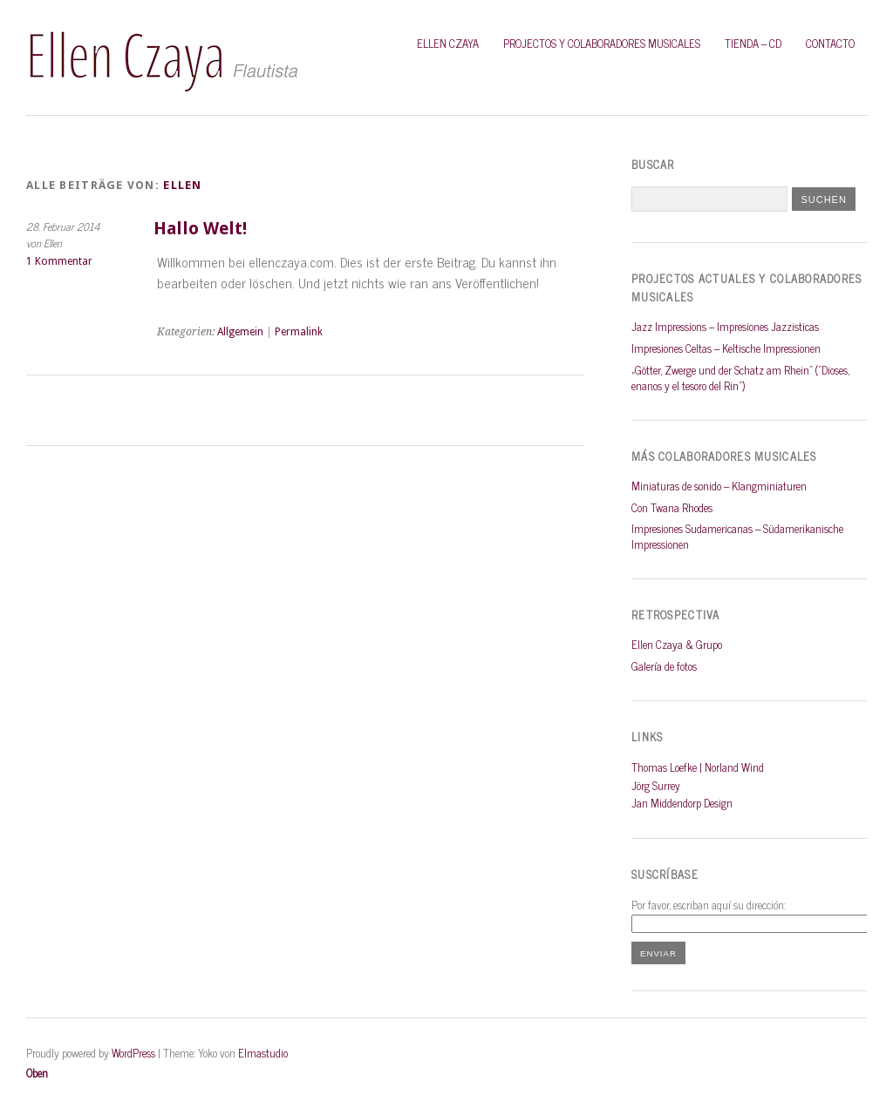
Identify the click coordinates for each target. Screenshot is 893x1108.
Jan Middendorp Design (682, 803)
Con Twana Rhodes (671, 507)
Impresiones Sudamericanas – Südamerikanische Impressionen (737, 536)
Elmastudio (263, 1053)
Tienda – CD (753, 43)
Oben (37, 1073)
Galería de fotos (664, 666)
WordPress (133, 1053)
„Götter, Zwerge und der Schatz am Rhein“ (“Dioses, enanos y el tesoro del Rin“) (740, 378)
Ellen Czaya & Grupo (676, 644)
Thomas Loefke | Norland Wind (697, 767)
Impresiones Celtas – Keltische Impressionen (726, 348)
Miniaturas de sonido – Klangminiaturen (719, 485)
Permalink (299, 332)
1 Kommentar (59, 261)
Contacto (830, 43)
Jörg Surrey (655, 785)
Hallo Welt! (200, 229)
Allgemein (240, 332)
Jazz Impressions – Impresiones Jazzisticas (725, 326)
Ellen (182, 185)
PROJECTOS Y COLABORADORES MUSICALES (601, 43)
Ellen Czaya (448, 43)
